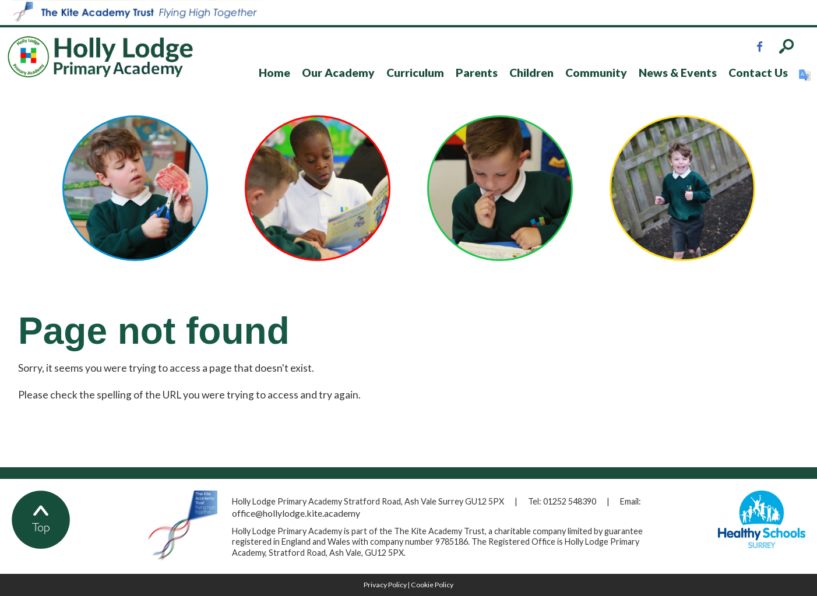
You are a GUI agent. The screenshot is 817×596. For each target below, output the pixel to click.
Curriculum (415, 72)
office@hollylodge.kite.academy (296, 513)
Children (531, 72)
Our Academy (338, 72)
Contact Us (758, 72)
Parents (477, 72)
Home (274, 72)
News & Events (678, 72)
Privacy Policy (385, 584)
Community (596, 72)
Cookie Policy (432, 584)
